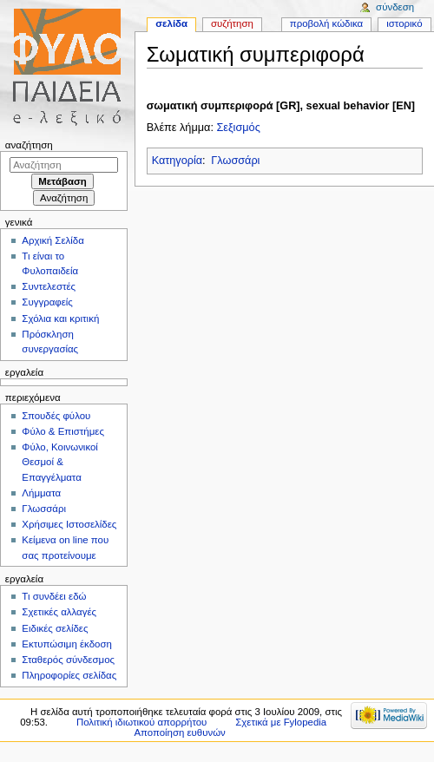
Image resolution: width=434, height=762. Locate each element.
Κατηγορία (177, 160)
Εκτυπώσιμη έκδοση (66, 644)
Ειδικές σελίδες (55, 628)
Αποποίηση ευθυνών (179, 732)
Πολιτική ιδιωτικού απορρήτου (141, 722)
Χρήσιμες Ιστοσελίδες (69, 524)
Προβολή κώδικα (326, 23)
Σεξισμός (238, 128)
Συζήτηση (232, 23)
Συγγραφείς (47, 302)
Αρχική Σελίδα (52, 240)
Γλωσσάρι (235, 160)
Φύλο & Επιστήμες (63, 431)
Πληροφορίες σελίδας (69, 675)
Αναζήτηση (29, 145)
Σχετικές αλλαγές (59, 612)
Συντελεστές (49, 286)
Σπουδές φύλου (56, 416)
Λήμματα (41, 493)
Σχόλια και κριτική (60, 318)
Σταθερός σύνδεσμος (68, 659)
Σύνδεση (395, 7)
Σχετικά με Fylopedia (280, 722)
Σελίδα (171, 23)
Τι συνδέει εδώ (54, 596)
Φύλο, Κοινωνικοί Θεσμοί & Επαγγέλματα (60, 462)
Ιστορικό (404, 23)
